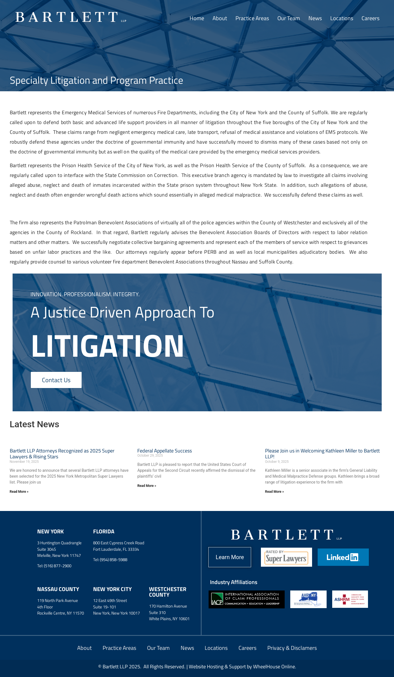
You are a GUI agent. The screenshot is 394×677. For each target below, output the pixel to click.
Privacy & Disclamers (293, 647)
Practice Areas (252, 18)
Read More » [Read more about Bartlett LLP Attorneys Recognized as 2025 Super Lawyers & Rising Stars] (19, 492)
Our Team (288, 18)
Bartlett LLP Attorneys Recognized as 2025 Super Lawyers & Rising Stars (62, 454)
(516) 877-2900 (57, 565)
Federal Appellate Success (164, 450)
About (220, 18)
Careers (370, 18)
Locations (341, 18)
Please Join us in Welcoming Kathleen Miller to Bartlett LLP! (322, 454)
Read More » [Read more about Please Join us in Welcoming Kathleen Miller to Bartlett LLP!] (274, 492)
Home (197, 18)
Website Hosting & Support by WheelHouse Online (242, 666)
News (315, 18)
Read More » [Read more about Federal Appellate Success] (146, 486)
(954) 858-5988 (113, 559)
